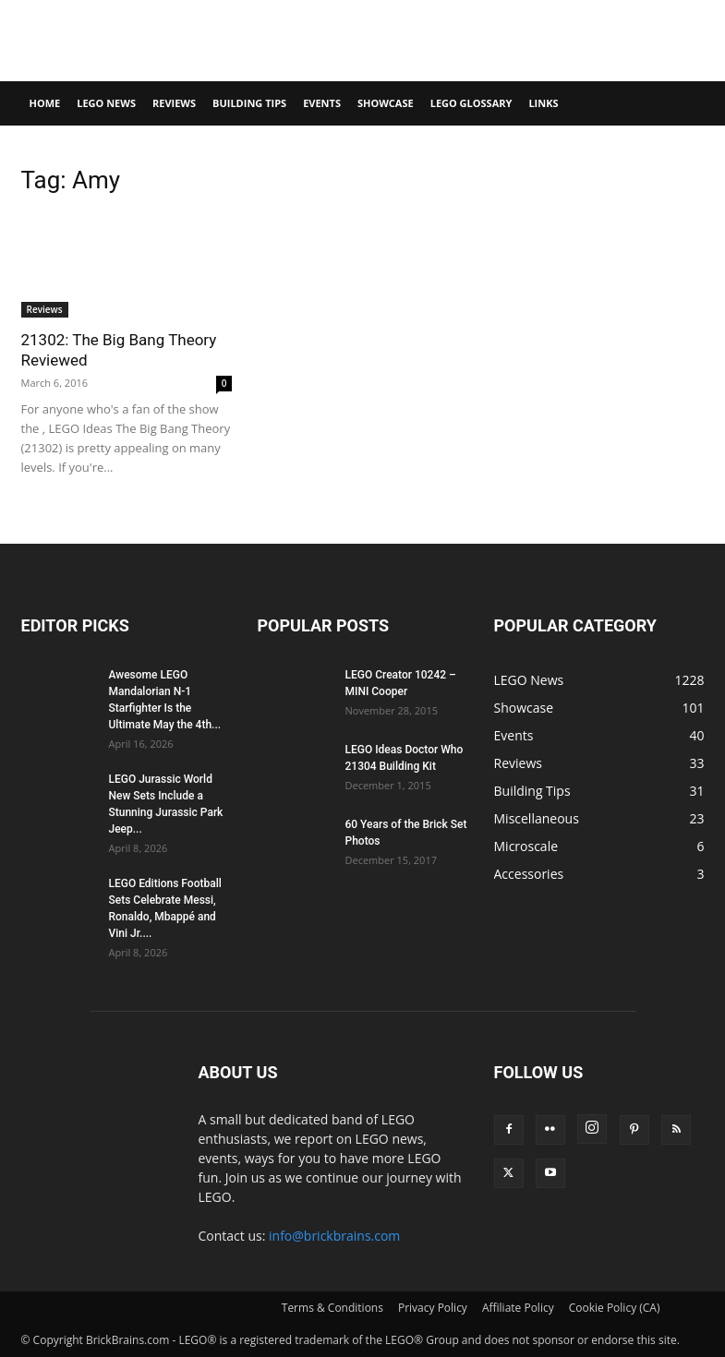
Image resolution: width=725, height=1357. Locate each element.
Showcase (385, 103)
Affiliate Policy (518, 1307)
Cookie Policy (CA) (614, 1307)
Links (543, 103)
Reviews (174, 103)
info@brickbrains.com (334, 1235)
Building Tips (249, 103)
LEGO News (106, 103)
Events (322, 103)
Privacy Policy (432, 1307)
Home (45, 103)
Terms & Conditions (332, 1307)
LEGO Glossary (471, 103)
